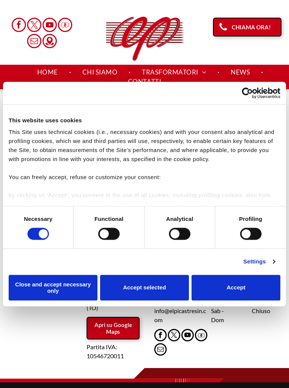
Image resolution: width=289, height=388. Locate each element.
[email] (34, 42)
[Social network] (65, 26)
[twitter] (34, 26)
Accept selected (144, 288)
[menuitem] (48, 72)
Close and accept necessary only (53, 287)
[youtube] (50, 26)
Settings (254, 262)
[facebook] (19, 26)
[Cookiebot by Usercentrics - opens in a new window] (247, 93)
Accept (236, 288)
